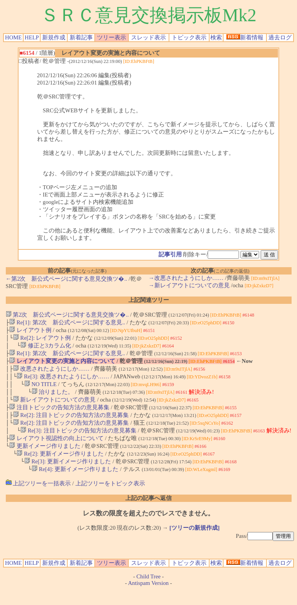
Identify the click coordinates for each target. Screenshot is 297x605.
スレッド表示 (148, 37)
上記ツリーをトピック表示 (110, 499)
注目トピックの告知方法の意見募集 (59, 417)
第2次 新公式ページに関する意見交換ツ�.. (67, 315)
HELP (32, 37)
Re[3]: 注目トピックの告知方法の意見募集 (78, 442)
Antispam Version (148, 598)
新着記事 (81, 37)
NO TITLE (40, 391)
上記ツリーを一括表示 (38, 499)
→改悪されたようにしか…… (186, 278)
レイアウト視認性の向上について (56, 450)
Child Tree (148, 592)
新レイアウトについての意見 (54, 408)
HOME (13, 37)
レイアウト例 (30, 332)
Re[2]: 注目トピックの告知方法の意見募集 (71, 425)
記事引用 (170, 254)
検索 (216, 37)
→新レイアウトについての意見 (189, 285)
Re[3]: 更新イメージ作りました (67, 476)
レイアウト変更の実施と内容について (62, 366)
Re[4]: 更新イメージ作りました (75, 484)
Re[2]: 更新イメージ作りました (60, 467)
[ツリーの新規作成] (194, 543)
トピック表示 (189, 37)
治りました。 (53, 400)
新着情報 (244, 37)
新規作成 (53, 37)
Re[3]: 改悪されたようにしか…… (63, 383)
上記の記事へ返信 (148, 513)
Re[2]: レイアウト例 (42, 340)
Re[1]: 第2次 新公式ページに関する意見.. (67, 323)
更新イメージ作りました (44, 459)
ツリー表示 (111, 37)
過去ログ (280, 37)
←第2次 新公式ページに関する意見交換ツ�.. (66, 279)
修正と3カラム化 (45, 349)
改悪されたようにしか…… (51, 374)
